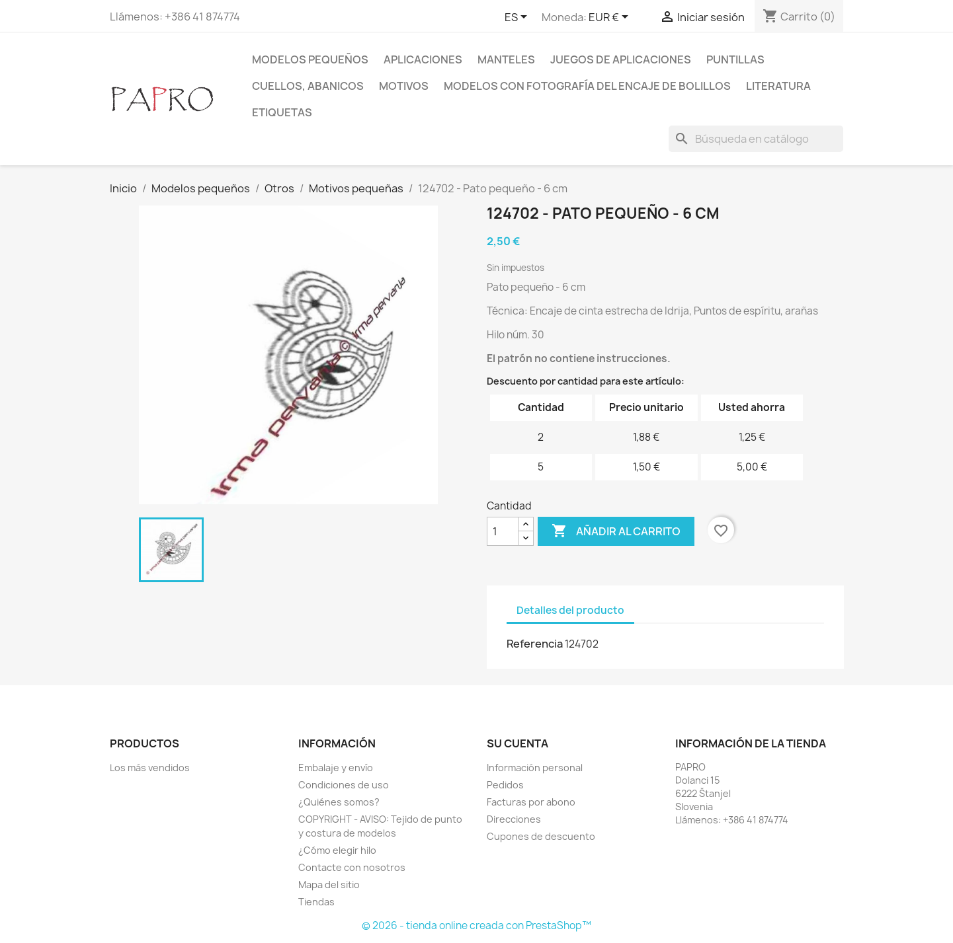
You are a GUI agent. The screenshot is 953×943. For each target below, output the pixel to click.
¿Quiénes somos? (339, 802)
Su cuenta (517, 743)
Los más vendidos (150, 767)
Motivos (404, 86)
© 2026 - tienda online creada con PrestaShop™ (476, 925)
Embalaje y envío (335, 767)
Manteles (506, 59)
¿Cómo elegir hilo (337, 850)
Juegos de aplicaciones (620, 59)
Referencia (535, 643)
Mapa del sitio (329, 884)
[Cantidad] (502, 531)
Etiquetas (282, 112)
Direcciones (514, 819)
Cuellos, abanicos (308, 86)
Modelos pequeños (310, 59)
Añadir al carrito (616, 531)
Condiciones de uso (343, 784)
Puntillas (735, 59)
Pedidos (505, 784)
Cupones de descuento (541, 836)
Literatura (778, 86)
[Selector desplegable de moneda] (611, 18)
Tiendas (316, 901)
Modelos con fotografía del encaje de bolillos (587, 86)
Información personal (535, 767)
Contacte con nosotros (351, 867)
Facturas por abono (531, 802)
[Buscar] (756, 139)
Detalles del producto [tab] (570, 610)
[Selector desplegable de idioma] (518, 18)
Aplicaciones (423, 59)
